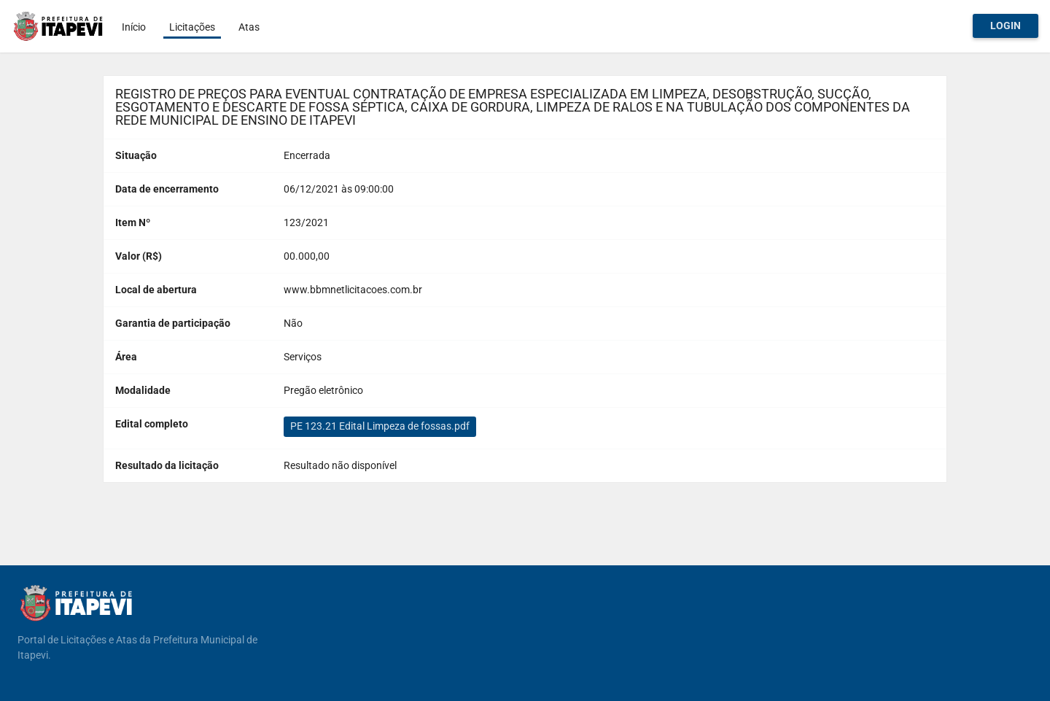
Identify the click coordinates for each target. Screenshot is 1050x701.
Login (1005, 25)
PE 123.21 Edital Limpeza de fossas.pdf (380, 426)
